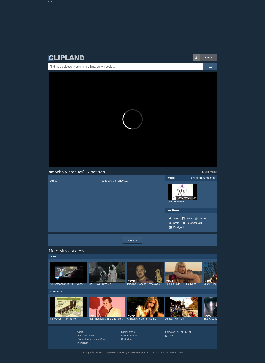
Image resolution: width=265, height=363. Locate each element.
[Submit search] (210, 66)
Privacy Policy (84, 339)
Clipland (66, 57)
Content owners (129, 335)
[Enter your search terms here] (125, 66)
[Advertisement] (132, 27)
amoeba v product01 (115, 180)
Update (132, 240)
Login (208, 58)
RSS (169, 335)
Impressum (82, 342)
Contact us (126, 339)
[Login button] (196, 57)
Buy (202, 177)
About (80, 332)
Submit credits (128, 332)
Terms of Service (85, 335)
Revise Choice (100, 339)
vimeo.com (179, 201)
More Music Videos (66, 251)
